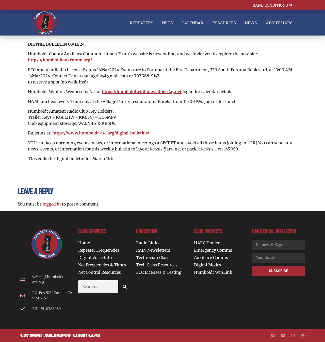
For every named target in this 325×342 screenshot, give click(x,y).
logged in (52, 204)
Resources (224, 22)
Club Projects (208, 231)
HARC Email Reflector (274, 231)
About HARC (279, 22)
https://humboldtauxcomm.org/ (60, 59)
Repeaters (141, 22)
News (251, 22)
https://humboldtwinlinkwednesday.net (142, 91)
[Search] (124, 286)
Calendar (192, 22)
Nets (167, 22)
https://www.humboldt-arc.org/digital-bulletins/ (100, 132)
